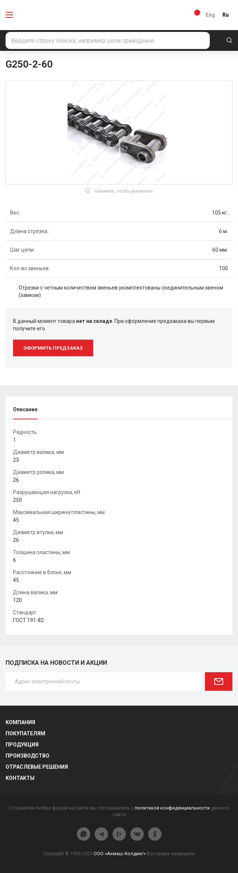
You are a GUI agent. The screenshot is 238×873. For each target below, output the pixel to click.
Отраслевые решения (37, 767)
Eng (210, 15)
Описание (25, 409)
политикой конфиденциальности (172, 808)
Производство (27, 756)
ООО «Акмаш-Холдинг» (120, 853)
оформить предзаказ (53, 348)
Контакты (20, 778)
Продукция (22, 745)
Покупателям (25, 733)
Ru (225, 15)
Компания (20, 722)
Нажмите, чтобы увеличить (119, 190)
